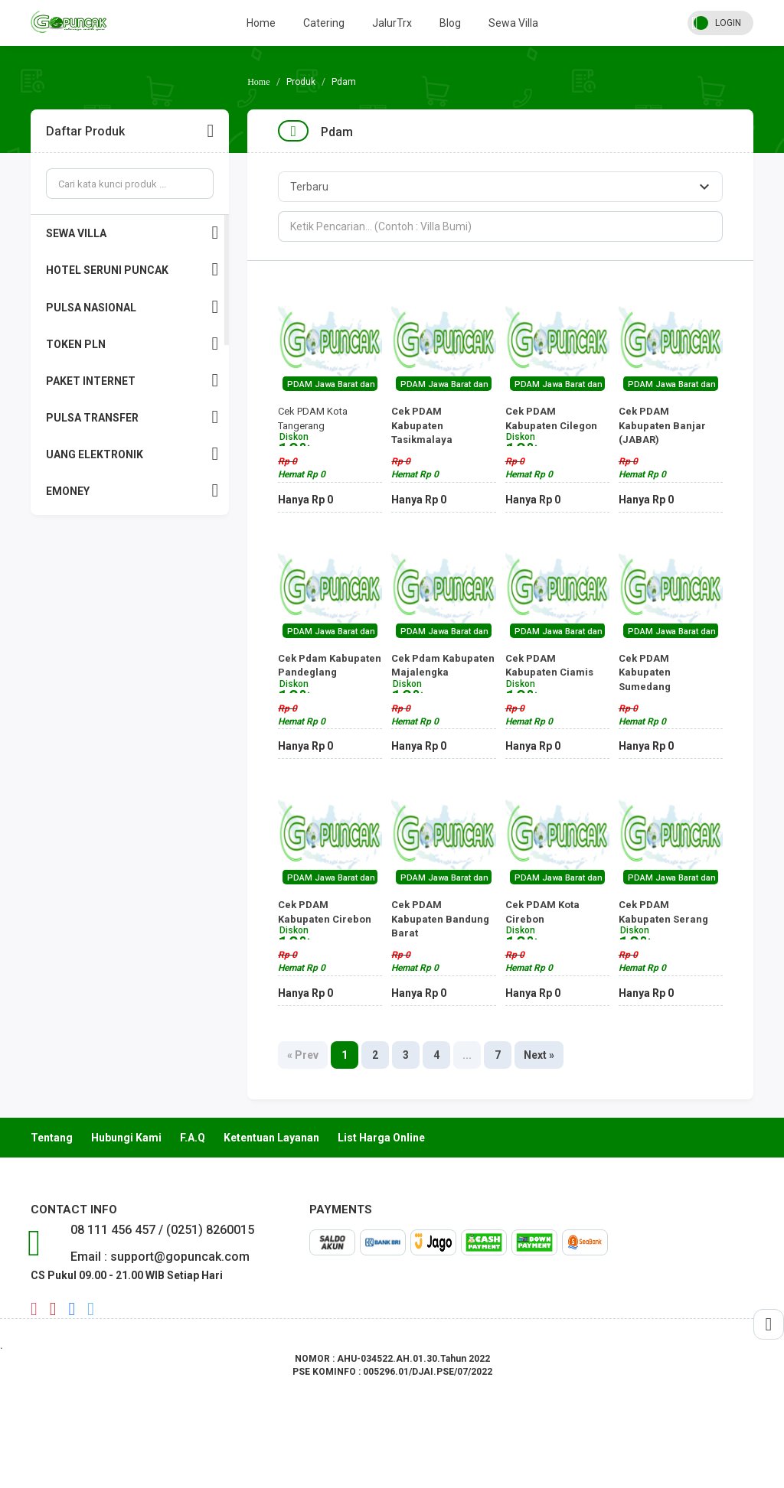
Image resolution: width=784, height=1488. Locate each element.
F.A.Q (192, 1137)
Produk (300, 82)
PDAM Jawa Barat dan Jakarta (347, 384)
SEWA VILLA (132, 233)
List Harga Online (381, 1137)
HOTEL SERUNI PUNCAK (132, 270)
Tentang (52, 1137)
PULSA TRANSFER (132, 417)
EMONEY (132, 491)
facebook (72, 1309)
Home (261, 23)
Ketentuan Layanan (271, 1137)
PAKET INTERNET (132, 380)
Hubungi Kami (126, 1137)
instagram (34, 1309)
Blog (450, 23)
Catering (324, 23)
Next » (539, 1055)
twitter (90, 1309)
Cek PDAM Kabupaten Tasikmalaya (443, 439)
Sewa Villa (513, 23)
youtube (53, 1309)
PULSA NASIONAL (132, 307)
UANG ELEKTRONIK (132, 454)
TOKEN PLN (132, 344)
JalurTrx (392, 23)
